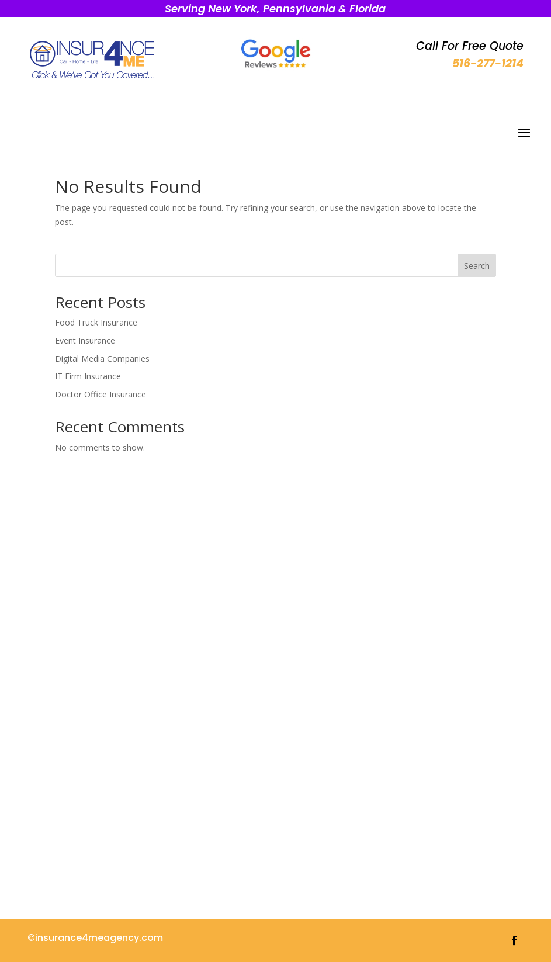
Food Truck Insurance (96, 322)
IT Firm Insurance (88, 376)
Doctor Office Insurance (100, 394)
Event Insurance (85, 340)
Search (477, 265)
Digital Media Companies (102, 358)
